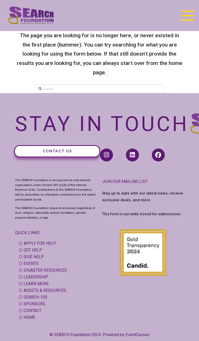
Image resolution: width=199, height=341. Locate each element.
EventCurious (138, 334)
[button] (187, 15)
